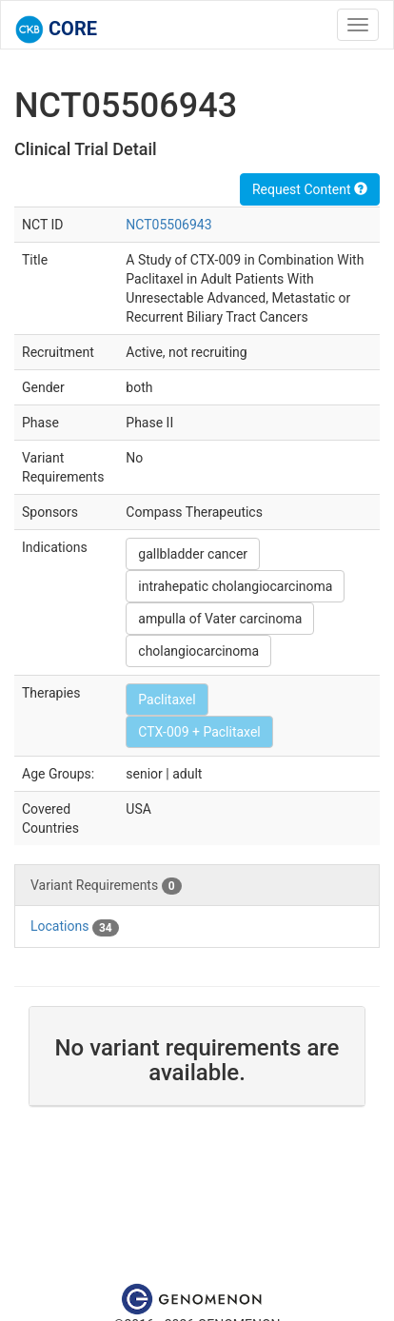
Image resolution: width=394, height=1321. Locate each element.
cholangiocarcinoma (198, 651)
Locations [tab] (74, 927)
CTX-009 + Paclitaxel (199, 731)
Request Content (309, 189)
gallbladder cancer (192, 554)
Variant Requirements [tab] (106, 886)
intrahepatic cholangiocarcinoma (235, 586)
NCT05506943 (168, 224)
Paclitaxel (166, 699)
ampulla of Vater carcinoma (220, 618)
